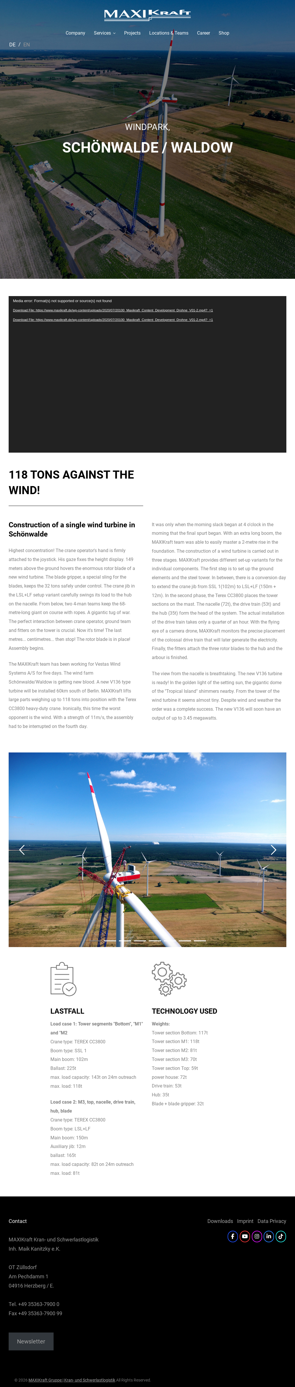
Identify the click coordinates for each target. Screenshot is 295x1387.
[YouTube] (245, 1236)
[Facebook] (233, 1236)
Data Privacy (272, 1221)
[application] (147, 374)
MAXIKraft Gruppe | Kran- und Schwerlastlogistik (72, 1380)
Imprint (245, 1221)
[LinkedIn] (269, 1236)
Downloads (220, 1221)
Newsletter (31, 1341)
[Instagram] (257, 1236)
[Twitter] (281, 1236)
